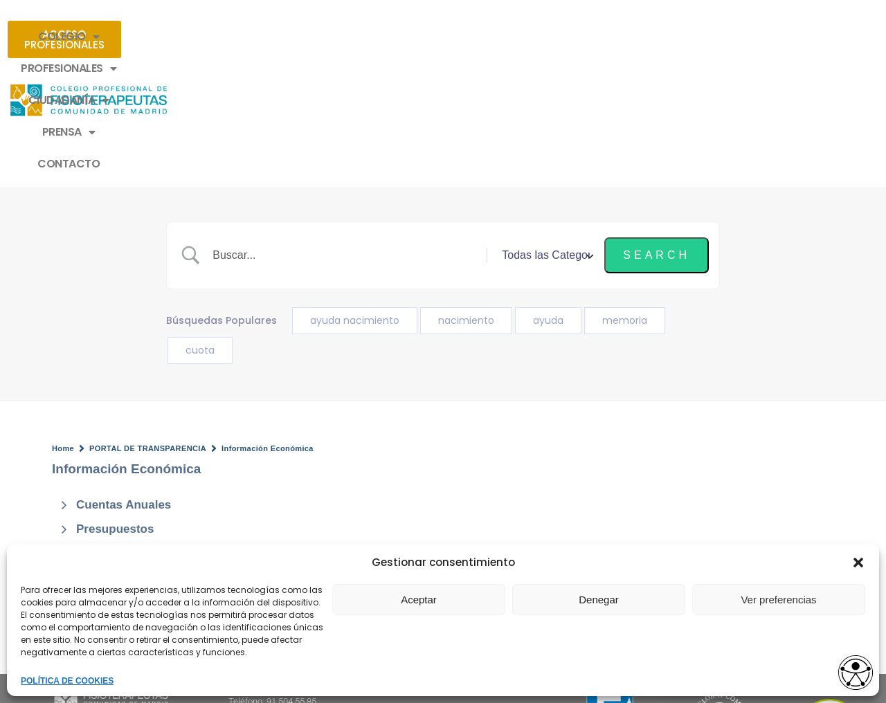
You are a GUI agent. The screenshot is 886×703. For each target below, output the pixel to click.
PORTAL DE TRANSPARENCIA (147, 328)
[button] (858, 562)
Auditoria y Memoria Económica (165, 457)
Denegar (599, 599)
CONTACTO (617, 36)
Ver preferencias (778, 599)
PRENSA (532, 36)
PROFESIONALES (322, 36)
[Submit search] (656, 135)
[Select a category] (545, 135)
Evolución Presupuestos (144, 482)
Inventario (104, 433)
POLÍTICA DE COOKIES (67, 681)
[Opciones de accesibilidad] (848, 666)
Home (63, 328)
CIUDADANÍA (437, 36)
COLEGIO (216, 36)
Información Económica (268, 328)
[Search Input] (349, 135)
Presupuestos (115, 408)
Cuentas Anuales (123, 384)
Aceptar (419, 599)
